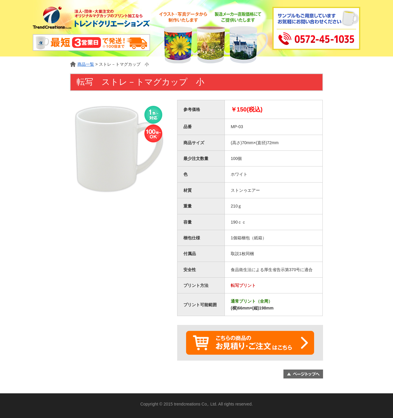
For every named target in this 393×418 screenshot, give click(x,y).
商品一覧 (85, 64)
